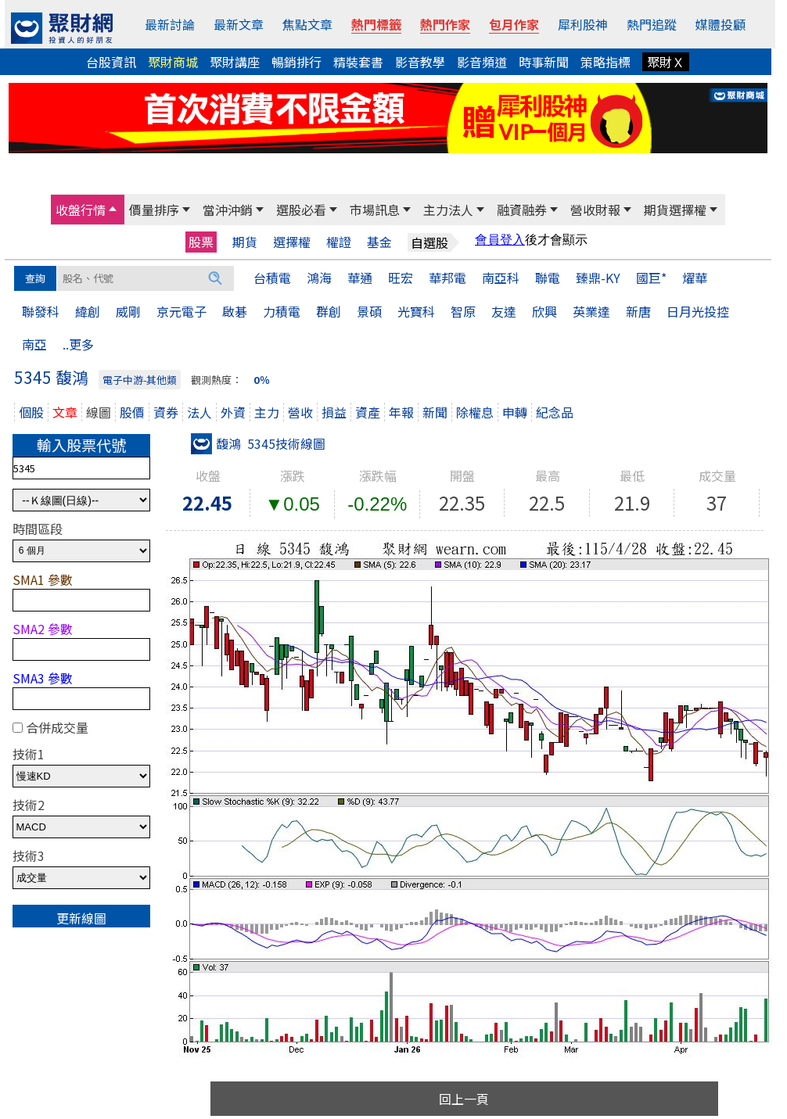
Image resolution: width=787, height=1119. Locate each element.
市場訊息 (375, 209)
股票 (201, 241)
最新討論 (170, 24)
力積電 (281, 311)
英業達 (591, 311)
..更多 (78, 344)
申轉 (514, 412)
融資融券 (522, 209)
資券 (165, 412)
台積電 (272, 277)
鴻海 (319, 277)
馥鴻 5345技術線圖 (258, 443)
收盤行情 (81, 209)
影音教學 (420, 61)
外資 (233, 412)
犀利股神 (583, 24)
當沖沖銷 (228, 209)
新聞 (434, 412)
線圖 (98, 412)
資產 (367, 412)
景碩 (369, 311)
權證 (338, 242)
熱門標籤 (376, 24)
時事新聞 (544, 61)
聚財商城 (173, 61)
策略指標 (605, 61)
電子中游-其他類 (139, 379)
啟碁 (234, 311)
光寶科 (416, 311)
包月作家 (514, 24)
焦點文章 (307, 24)
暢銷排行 (296, 61)
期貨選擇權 (675, 209)
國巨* (651, 277)
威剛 (128, 311)
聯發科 (40, 311)
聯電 (547, 277)
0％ (261, 379)
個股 (31, 412)
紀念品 (554, 412)
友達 (503, 311)
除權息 (475, 412)
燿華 (694, 277)
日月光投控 (698, 311)
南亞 (34, 344)
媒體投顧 (720, 24)
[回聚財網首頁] (62, 28)
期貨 (244, 242)
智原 (463, 311)
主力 (266, 412)
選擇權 (292, 242)
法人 (199, 412)
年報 (401, 412)
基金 (379, 242)
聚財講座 (235, 61)
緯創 (87, 311)
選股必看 (301, 209)
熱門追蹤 (652, 24)
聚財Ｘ (666, 61)
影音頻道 (482, 61)
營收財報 (595, 209)
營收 (300, 412)
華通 (359, 277)
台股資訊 (111, 61)
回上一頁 (464, 1098)
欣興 (544, 311)
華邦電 (447, 277)
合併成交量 (57, 727)
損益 (334, 412)
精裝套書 (358, 61)
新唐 (638, 311)
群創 (328, 311)
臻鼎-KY (598, 277)
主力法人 (448, 209)
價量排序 (154, 209)
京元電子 (181, 311)
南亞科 (500, 277)
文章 (64, 412)
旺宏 (400, 277)
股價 (132, 412)
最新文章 (239, 24)
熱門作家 (445, 24)
